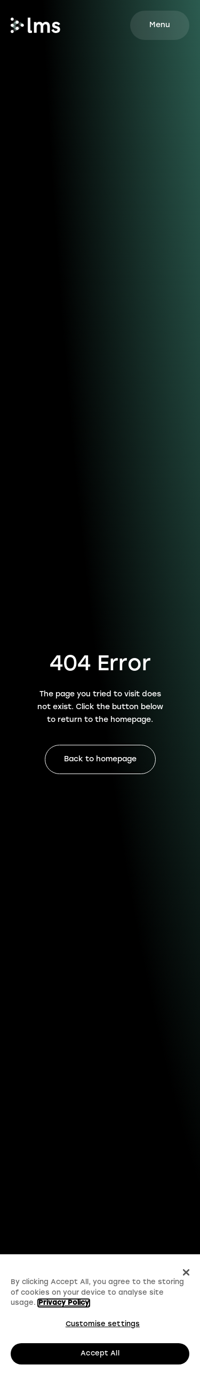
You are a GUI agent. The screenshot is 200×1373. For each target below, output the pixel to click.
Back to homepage (100, 759)
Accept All (100, 1354)
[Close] (186, 1273)
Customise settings (103, 1324)
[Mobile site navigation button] (159, 25)
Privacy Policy (63, 1303)
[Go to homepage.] (35, 25)
